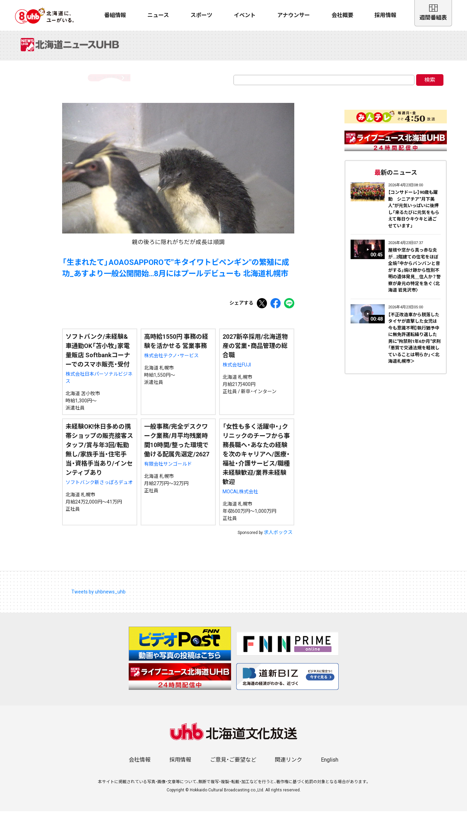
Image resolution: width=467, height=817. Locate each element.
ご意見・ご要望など (233, 765)
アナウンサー (293, 15)
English (329, 765)
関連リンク (288, 765)
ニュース (158, 15)
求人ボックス (278, 538)
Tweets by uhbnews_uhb (98, 597)
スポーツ (201, 15)
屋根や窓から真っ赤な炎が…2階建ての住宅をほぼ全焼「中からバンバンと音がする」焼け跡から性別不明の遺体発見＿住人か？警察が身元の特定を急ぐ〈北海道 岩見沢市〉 (414, 275)
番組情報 (115, 15)
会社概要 (342, 15)
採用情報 (385, 15)
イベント (245, 15)
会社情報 (140, 765)
